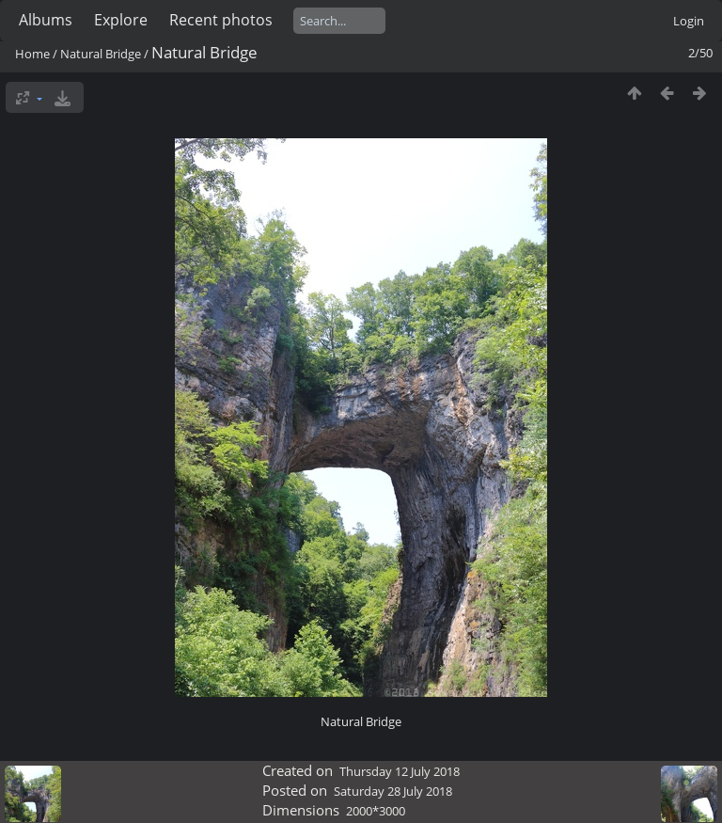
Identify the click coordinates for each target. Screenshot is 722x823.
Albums (45, 19)
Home (32, 53)
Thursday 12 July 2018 (399, 771)
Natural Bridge (100, 53)
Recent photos (221, 19)
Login (688, 20)
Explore (121, 19)
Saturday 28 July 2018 (393, 791)
